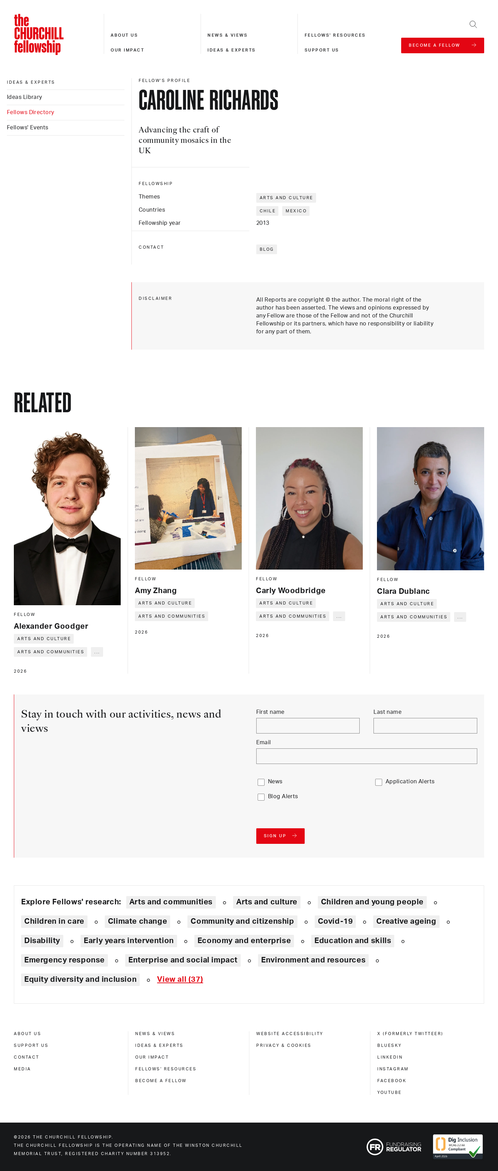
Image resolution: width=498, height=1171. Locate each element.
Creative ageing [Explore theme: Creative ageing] (406, 921)
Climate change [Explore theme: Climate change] (137, 921)
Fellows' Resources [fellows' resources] (165, 1069)
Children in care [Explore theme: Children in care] (54, 921)
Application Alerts (410, 781)
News (275, 781)
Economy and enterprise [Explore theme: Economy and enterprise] (244, 940)
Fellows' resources (335, 35)
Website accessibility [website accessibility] (289, 1034)
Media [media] (22, 1069)
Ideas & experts (232, 50)
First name (270, 712)
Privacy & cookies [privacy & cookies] (284, 1045)
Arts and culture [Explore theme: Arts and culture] (266, 902)
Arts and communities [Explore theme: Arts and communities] (171, 902)
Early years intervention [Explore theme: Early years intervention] (129, 940)
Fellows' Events (27, 127)
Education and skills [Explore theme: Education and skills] (352, 940)
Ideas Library (24, 97)
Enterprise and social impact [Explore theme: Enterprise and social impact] (183, 960)
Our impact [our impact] (152, 1057)
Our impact (127, 50)
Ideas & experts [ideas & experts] (31, 82)
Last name (388, 712)
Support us (322, 50)
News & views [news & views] (155, 1034)
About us (124, 35)
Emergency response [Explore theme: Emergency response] (64, 960)
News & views (228, 35)
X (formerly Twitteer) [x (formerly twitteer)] (410, 1034)
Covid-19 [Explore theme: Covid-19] (335, 921)
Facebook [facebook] (391, 1081)
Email (263, 742)
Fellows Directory (30, 112)
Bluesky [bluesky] (389, 1045)
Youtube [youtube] (389, 1092)
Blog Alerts (283, 796)
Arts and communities (50, 652)
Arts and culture (286, 198)
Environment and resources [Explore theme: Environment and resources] (313, 960)
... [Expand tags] (97, 652)
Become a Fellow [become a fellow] (161, 1081)
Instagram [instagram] (393, 1069)
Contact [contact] (26, 1057)
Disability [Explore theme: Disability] (42, 940)
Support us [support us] (31, 1045)
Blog (267, 249)
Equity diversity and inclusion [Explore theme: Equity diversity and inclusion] (80, 979)
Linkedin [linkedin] (390, 1057)
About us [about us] (27, 1034)
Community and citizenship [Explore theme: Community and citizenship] (242, 921)
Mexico (296, 211)
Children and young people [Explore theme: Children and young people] (372, 902)
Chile (268, 211)
